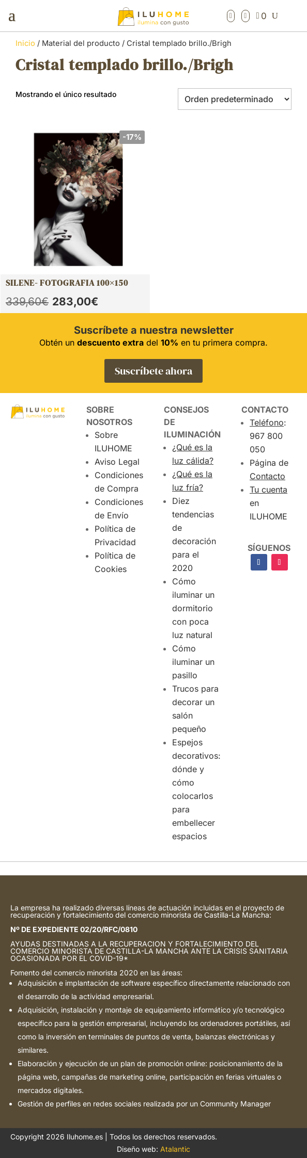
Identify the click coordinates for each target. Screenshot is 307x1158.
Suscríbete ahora (153, 371)
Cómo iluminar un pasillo (193, 661)
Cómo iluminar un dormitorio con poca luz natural (193, 608)
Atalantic (175, 1149)
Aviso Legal (117, 461)
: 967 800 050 (268, 435)
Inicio (25, 43)
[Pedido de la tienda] (234, 99)
